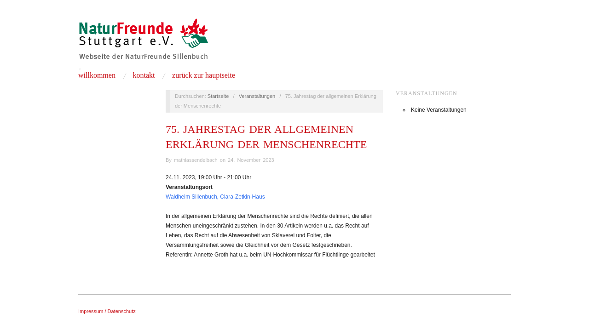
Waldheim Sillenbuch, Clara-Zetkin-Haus (215, 197)
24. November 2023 (251, 160)
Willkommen (96, 75)
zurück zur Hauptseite (203, 75)
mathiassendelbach (196, 160)
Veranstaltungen (257, 96)
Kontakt (144, 75)
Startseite (218, 96)
